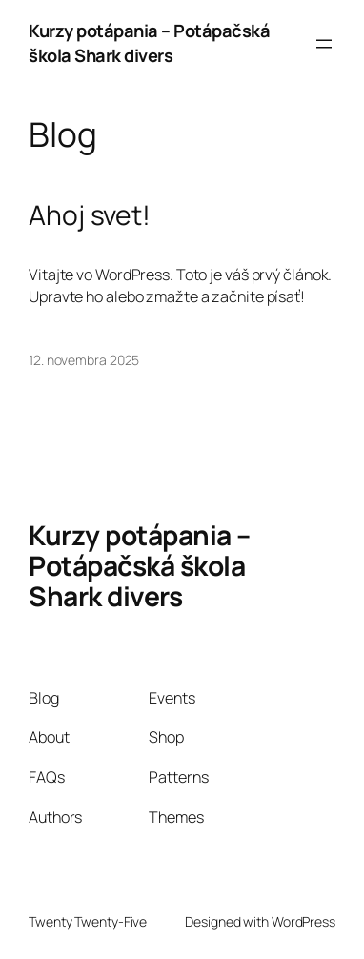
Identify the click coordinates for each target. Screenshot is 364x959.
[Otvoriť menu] (324, 43)
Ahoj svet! (90, 215)
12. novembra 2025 (84, 360)
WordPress (303, 921)
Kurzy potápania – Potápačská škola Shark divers (149, 43)
